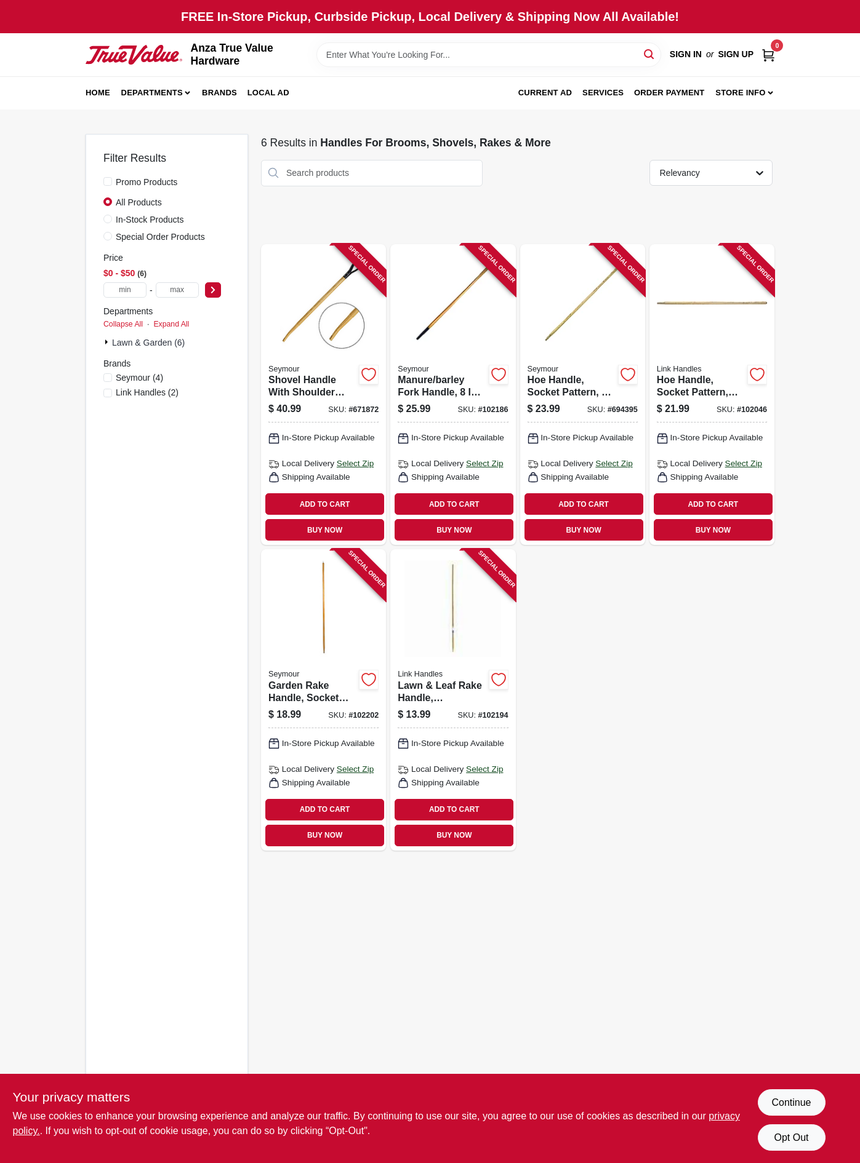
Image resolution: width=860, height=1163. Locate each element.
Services (603, 92)
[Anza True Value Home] (134, 55)
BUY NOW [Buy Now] (324, 530)
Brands (219, 92)
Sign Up (736, 54)
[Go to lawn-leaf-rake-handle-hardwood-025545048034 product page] (452, 700)
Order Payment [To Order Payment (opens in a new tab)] (669, 92)
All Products (139, 202)
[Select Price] (213, 290)
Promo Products (146, 182)
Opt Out (791, 1137)
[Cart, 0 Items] (768, 54)
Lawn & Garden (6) (148, 342)
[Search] (650, 54)
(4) (139, 378)
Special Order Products (160, 237)
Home (98, 92)
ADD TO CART (325, 504)
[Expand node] (107, 341)
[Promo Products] (107, 181)
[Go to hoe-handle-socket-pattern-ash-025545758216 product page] (711, 395)
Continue (791, 1102)
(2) (147, 392)
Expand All (171, 324)
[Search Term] (488, 54)
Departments (152, 92)
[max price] (177, 290)
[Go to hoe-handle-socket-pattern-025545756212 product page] (582, 395)
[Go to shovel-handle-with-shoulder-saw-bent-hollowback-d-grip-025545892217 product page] (323, 395)
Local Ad (268, 92)
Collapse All (123, 324)
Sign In (686, 54)
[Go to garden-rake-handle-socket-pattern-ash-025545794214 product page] (323, 700)
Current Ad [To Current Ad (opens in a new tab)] (545, 92)
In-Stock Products (150, 219)
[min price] (125, 290)
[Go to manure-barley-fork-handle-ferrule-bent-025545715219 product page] (452, 395)
